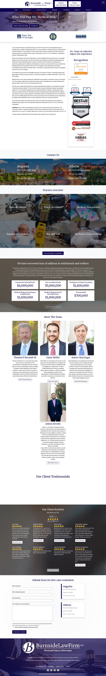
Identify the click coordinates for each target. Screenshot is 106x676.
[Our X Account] (54, 671)
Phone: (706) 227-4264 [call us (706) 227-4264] (78, 178)
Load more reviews (53, 570)
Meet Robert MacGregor (81, 381)
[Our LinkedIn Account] (51, 671)
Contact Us (88, 10)
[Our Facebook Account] (47, 671)
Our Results (66, 10)
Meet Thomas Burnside (25, 379)
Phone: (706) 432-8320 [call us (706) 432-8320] (26, 178)
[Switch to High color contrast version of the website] (103, 2)
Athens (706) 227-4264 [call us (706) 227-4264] (75, 4)
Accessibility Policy (41, 666)
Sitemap (68, 666)
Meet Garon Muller (53, 381)
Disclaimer (51, 666)
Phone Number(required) (18, 592)
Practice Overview (41, 10)
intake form (53, 114)
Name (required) (16, 586)
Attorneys (55, 10)
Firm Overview (27, 10)
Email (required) (16, 598)
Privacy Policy (60, 666)
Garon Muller (74, 77)
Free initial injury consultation (53, 253)
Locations (77, 10)
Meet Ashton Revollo (53, 462)
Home (16, 10)
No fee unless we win (53, 307)
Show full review (17, 542)
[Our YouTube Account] (58, 671)
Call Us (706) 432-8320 (20, 26)
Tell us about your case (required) (20, 604)
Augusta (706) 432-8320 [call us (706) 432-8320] (61, 4)
